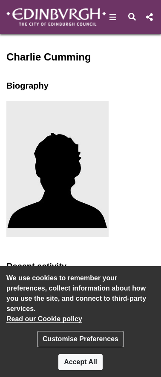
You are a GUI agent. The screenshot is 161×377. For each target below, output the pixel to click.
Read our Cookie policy (44, 318)
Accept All (80, 361)
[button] (113, 17)
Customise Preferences (80, 338)
